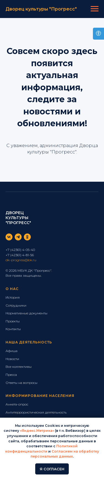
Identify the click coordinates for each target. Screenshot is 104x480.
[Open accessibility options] (98, 34)
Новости (12, 359)
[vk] (9, 236)
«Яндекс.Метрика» (37, 430)
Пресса (11, 375)
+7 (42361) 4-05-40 (20, 250)
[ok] (27, 236)
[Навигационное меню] (94, 9)
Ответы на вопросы (21, 383)
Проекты (13, 321)
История (13, 297)
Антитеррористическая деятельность (36, 412)
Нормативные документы (26, 313)
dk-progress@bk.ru (21, 260)
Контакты (13, 329)
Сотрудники (16, 305)
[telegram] (18, 236)
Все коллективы (19, 367)
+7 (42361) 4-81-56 (20, 255)
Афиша (11, 351)
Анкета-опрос (17, 404)
